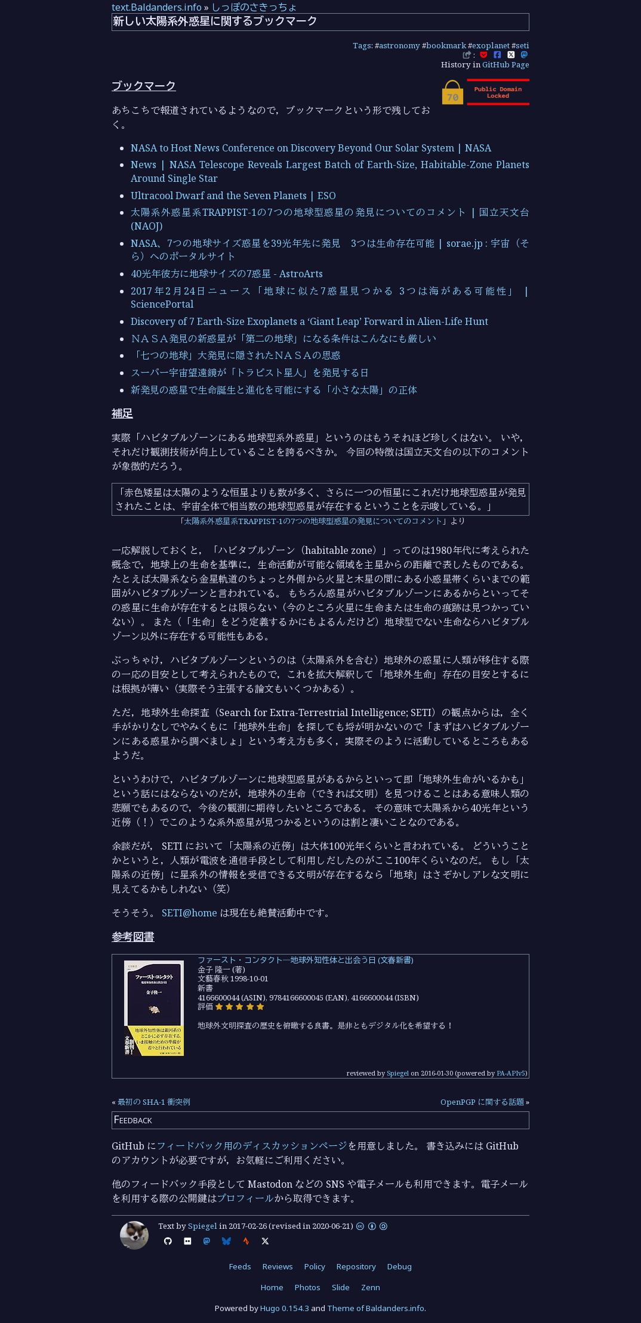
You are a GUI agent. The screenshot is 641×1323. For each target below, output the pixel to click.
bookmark (446, 45)
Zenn (370, 1287)
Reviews (278, 1266)
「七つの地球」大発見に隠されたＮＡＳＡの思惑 (236, 355)
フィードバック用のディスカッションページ (251, 1145)
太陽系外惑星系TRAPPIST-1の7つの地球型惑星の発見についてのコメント (313, 521)
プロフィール (245, 1198)
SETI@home (189, 912)
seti (522, 45)
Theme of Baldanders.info (375, 1308)
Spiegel (398, 1072)
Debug (399, 1266)
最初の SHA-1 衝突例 (154, 1101)
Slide (341, 1287)
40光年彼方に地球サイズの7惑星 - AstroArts (227, 273)
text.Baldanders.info (157, 7)
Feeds (240, 1266)
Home (272, 1287)
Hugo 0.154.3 (284, 1308)
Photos (307, 1287)
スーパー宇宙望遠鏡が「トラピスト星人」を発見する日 (250, 372)
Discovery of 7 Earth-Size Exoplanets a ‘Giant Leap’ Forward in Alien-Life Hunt (309, 321)
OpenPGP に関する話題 (482, 1101)
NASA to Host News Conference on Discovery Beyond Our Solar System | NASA (311, 147)
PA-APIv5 (511, 1072)
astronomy (399, 45)
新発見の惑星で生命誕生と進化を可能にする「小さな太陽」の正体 (274, 389)
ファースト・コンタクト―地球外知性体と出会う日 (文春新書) (306, 960)
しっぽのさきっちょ (254, 7)
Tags (362, 45)
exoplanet (491, 45)
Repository (356, 1266)
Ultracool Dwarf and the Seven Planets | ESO (233, 195)
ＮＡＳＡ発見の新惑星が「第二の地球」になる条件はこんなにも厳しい (283, 338)
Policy (314, 1266)
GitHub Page (505, 64)
